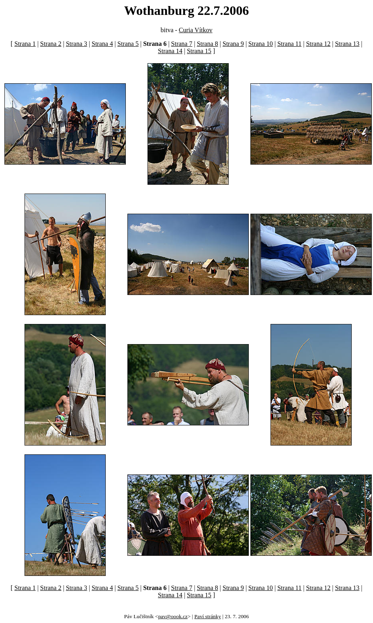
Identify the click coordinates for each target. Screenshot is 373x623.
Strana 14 (170, 50)
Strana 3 (76, 43)
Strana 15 (199, 50)
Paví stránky (208, 616)
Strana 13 (347, 43)
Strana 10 (260, 43)
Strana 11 (289, 43)
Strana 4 (102, 43)
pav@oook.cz (172, 616)
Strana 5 (128, 43)
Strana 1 (25, 43)
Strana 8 (207, 43)
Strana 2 (50, 43)
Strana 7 (182, 43)
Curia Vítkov (196, 30)
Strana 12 (318, 43)
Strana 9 (233, 43)
